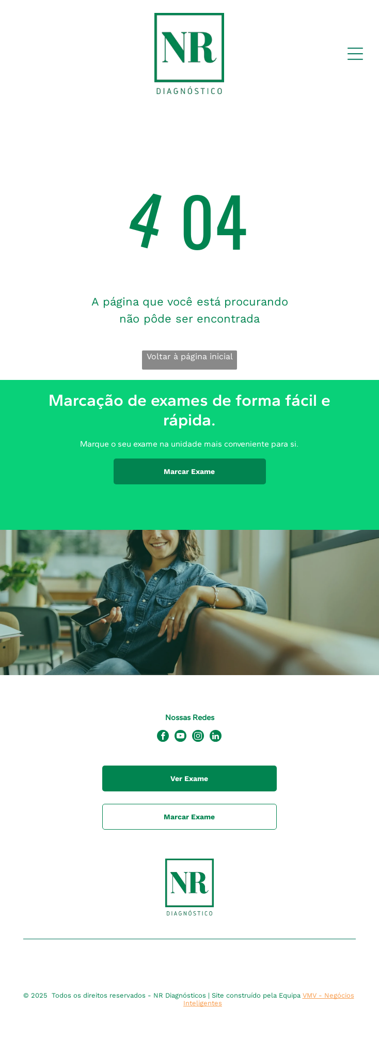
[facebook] (163, 737)
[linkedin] (216, 737)
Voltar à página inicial (190, 356)
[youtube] (180, 737)
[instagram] (198, 737)
